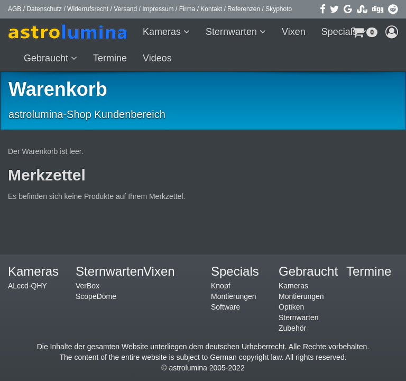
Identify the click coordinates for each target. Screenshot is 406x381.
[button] (391, 32)
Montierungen (301, 296)
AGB (14, 9)
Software (225, 307)
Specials (340, 31)
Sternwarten (233, 31)
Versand (125, 9)
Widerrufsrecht (87, 9)
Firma (187, 9)
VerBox (87, 286)
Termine (110, 58)
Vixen (294, 31)
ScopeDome (96, 296)
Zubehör (292, 328)
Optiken (291, 307)
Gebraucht (47, 58)
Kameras (163, 31)
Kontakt (211, 9)
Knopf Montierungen (233, 291)
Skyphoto (278, 9)
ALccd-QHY (27, 286)
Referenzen (243, 9)
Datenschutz (44, 9)
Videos (157, 58)
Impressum (157, 9)
